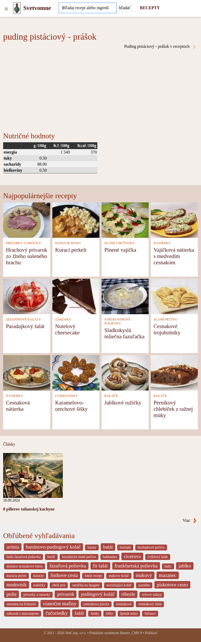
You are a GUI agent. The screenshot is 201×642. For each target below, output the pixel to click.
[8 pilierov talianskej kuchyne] (33, 475)
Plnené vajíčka (120, 250)
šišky (109, 613)
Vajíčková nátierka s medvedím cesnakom (174, 256)
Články (9, 444)
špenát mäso (129, 613)
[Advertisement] (100, 88)
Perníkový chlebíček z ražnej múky (173, 408)
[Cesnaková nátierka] (26, 372)
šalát (79, 613)
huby (168, 566)
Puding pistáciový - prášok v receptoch (160, 46)
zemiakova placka (96, 604)
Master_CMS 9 (131, 633)
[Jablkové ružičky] (125, 372)
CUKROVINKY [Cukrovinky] (66, 396)
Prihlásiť (151, 633)
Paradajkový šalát (25, 326)
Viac (189, 520)
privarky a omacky (36, 595)
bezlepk (125, 547)
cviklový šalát (158, 557)
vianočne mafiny (59, 603)
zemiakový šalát (149, 604)
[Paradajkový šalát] (26, 296)
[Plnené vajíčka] (125, 219)
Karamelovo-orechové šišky (71, 405)
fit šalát (100, 566)
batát (108, 547)
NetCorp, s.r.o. (75, 633)
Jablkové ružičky (123, 402)
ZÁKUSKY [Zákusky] (63, 319)
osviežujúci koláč (119, 585)
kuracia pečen (16, 576)
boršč (51, 557)
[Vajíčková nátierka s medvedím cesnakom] (174, 219)
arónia (13, 547)
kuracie (38, 576)
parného (144, 585)
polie (11, 594)
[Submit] (125, 8)
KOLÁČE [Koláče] (111, 396)
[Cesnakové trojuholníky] (174, 296)
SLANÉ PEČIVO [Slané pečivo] (165, 319)
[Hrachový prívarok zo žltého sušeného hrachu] (26, 219)
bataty (91, 547)
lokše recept (93, 576)
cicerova (132, 556)
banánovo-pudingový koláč (53, 547)
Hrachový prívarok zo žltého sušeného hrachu (26, 256)
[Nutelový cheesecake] (75, 296)
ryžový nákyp (151, 595)
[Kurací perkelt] (75, 219)
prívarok (65, 594)
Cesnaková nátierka (18, 405)
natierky (39, 585)
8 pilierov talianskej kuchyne (29, 509)
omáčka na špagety (86, 585)
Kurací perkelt (71, 250)
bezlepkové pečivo (151, 547)
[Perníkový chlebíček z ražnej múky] (174, 372)
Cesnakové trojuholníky (167, 329)
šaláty (95, 613)
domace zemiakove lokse (25, 566)
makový (144, 575)
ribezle (128, 594)
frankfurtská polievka (136, 566)
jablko (184, 566)
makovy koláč (119, 576)
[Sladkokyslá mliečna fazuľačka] (125, 296)
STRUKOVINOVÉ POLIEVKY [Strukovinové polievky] (117, 321)
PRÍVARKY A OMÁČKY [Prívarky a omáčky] (23, 243)
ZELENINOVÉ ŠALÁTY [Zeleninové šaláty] (23, 319)
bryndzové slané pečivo (79, 557)
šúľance (150, 613)
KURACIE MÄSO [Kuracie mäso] (68, 243)
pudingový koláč (97, 594)
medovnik (17, 584)
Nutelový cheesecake (67, 329)
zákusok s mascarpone (23, 613)
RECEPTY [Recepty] (150, 8)
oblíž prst (59, 585)
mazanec (167, 575)
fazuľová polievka (67, 566)
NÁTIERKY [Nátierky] (162, 243)
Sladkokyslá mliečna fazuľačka (124, 333)
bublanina (110, 557)
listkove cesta (64, 575)
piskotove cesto (172, 584)
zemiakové (124, 604)
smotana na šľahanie (21, 604)
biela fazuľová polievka (24, 557)
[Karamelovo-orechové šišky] (75, 372)
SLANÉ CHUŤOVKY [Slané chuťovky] (119, 243)
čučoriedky (57, 613)
